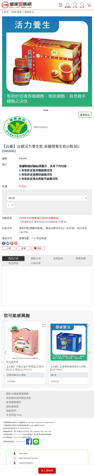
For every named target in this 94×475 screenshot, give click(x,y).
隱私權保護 (12, 406)
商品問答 (13, 263)
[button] (5, 353)
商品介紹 (13, 258)
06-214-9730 (18, 434)
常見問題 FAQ (14, 415)
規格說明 (58, 258)
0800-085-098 (18, 437)
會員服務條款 (13, 402)
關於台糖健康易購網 (17, 393)
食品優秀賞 (12, 362)
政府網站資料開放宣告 (18, 398)
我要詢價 (81, 258)
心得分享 (36, 263)
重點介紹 (36, 258)
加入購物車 (47, 470)
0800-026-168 (20, 442)
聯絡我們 (11, 410)
